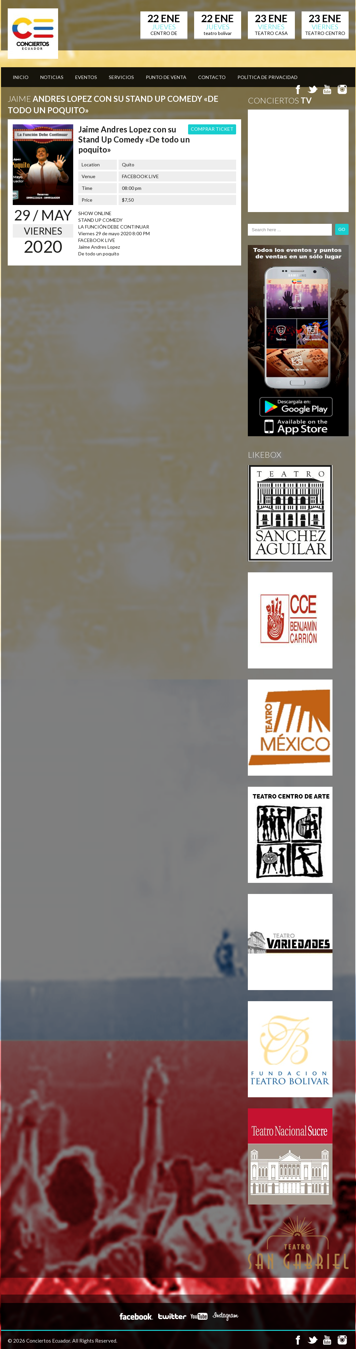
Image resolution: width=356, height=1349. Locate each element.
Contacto (212, 77)
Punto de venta (166, 77)
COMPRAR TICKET (212, 129)
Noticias (51, 77)
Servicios (121, 77)
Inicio (21, 77)
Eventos (86, 77)
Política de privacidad (267, 77)
